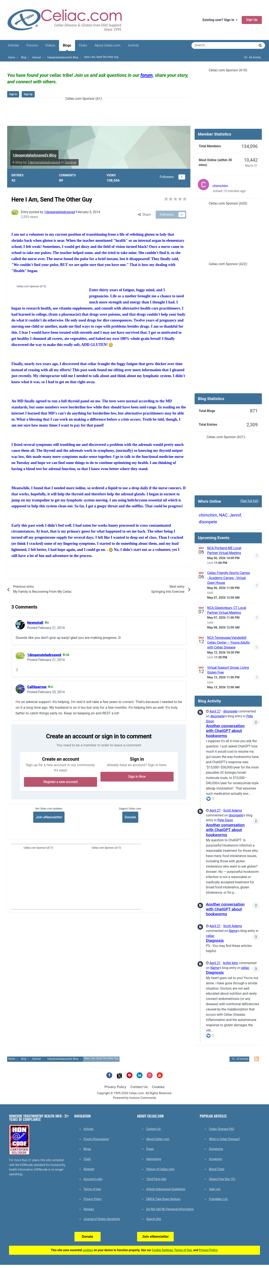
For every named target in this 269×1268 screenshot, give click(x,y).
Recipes (89, 1209)
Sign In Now (137, 777)
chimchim (220, 186)
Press (150, 1149)
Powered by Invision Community (134, 1098)
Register (89, 1169)
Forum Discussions (96, 1139)
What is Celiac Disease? (224, 1139)
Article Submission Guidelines (165, 1189)
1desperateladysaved (44, 162)
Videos (50, 45)
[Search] (211, 45)
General (70, 162)
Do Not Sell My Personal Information (170, 1209)
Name (233, 931)
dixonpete (208, 521)
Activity (133, 45)
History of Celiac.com (160, 1169)
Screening (215, 1159)
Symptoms (216, 1149)
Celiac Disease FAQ (221, 1129)
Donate (130, 817)
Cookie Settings (162, 1250)
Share (144, 215)
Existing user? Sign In (219, 20)
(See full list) (249, 501)
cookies (88, 1250)
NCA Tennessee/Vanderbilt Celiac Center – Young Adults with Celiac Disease (228, 643)
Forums (32, 45)
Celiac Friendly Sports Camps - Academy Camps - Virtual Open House (228, 578)
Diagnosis (215, 940)
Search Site (153, 1219)
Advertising (153, 1159)
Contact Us (139, 1087)
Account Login (93, 1179)
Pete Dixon (225, 820)
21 (50, 686)
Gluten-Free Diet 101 (222, 1179)
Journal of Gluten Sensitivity (102, 1219)
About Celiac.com (107, 45)
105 (66, 654)
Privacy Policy (115, 1087)
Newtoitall (35, 623)
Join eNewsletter (49, 817)
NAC (223, 515)
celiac (210, 936)
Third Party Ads (156, 1179)
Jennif (235, 515)
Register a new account (61, 782)
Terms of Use (92, 1189)
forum (146, 75)
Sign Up (251, 20)
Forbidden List (218, 1199)
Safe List (214, 1189)
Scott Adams (232, 810)
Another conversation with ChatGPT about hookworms (225, 730)
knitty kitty (230, 963)
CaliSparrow (36, 687)
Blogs (67, 47)
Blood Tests (216, 1169)
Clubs (83, 45)
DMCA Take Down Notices (163, 1199)
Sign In (13, 94)
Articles (13, 45)
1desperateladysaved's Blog (34, 155)
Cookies (158, 1087)
